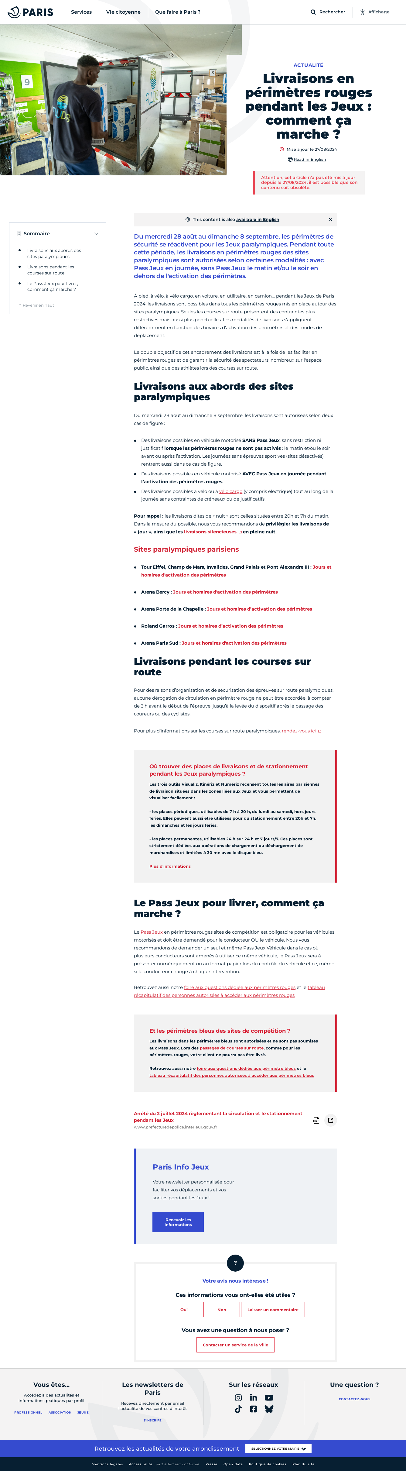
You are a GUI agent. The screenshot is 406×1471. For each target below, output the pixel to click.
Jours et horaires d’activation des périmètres (259, 609)
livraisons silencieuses (210, 532)
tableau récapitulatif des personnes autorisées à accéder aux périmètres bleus (231, 1075)
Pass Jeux (152, 932)
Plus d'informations (170, 866)
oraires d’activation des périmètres (242, 626)
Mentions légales (107, 1464)
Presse (211, 1464)
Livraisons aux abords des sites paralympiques (54, 253)
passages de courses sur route (232, 1048)
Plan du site (303, 1464)
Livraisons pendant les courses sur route (50, 270)
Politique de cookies (267, 1464)
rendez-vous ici (299, 731)
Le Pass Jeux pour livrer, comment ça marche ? (52, 286)
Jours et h (189, 626)
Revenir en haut (38, 305)
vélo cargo (230, 491)
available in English (257, 219)
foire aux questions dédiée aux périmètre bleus (246, 1068)
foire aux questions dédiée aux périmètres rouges (239, 987)
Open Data (233, 1464)
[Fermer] (330, 219)
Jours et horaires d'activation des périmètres (234, 643)
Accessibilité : (164, 1464)
